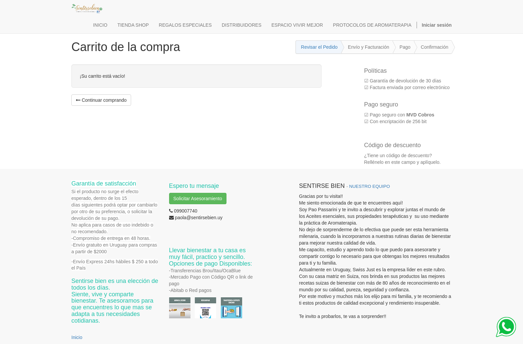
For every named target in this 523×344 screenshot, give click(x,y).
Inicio (76, 337)
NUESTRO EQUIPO (369, 186)
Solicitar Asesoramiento (197, 198)
